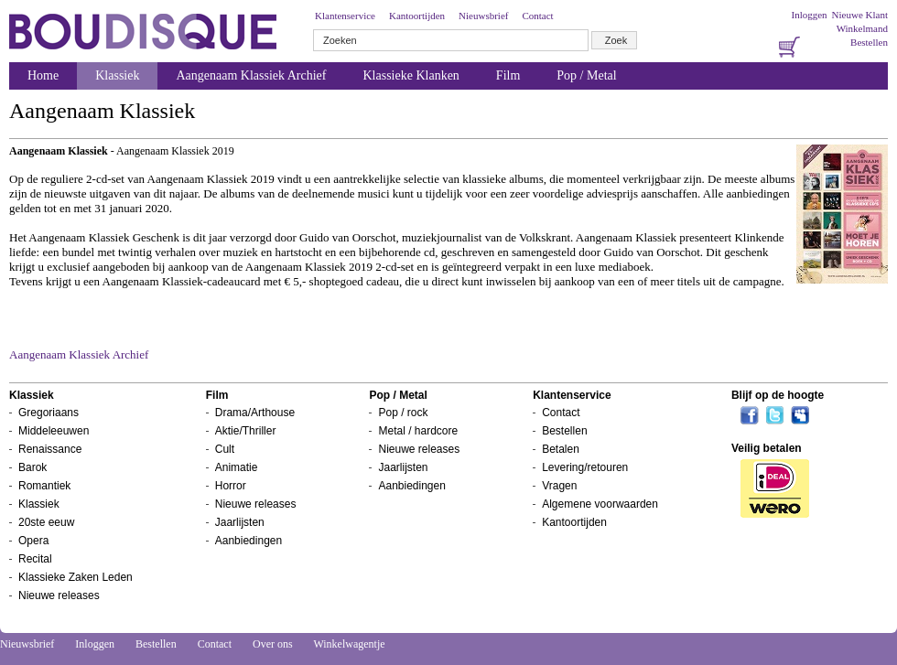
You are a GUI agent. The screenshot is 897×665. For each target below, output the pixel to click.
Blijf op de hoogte (777, 395)
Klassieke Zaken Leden (75, 577)
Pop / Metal (586, 75)
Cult (224, 449)
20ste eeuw (46, 522)
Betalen (560, 449)
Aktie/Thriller (245, 430)
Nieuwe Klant (860, 14)
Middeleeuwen (53, 430)
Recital (35, 558)
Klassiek (117, 75)
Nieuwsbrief (483, 15)
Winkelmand (862, 28)
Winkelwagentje (348, 644)
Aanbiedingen (248, 540)
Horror (230, 485)
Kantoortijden (417, 15)
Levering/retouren (585, 467)
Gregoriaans (48, 412)
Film (508, 75)
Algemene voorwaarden (600, 504)
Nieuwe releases (59, 595)
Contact (537, 15)
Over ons (273, 644)
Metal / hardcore (418, 430)
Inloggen (809, 14)
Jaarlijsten (240, 522)
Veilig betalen (766, 448)
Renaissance (49, 449)
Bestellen (869, 42)
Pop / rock (402, 412)
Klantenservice (345, 15)
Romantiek (44, 485)
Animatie (236, 467)
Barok (32, 467)
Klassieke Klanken (411, 75)
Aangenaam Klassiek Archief (251, 75)
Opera (33, 540)
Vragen (559, 485)
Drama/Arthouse (255, 412)
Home (43, 75)
